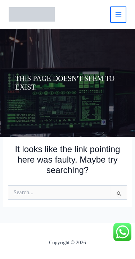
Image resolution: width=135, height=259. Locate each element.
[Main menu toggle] (118, 14)
